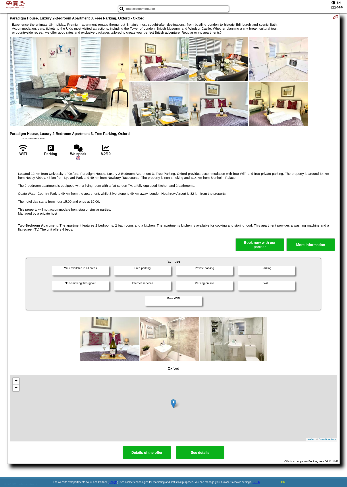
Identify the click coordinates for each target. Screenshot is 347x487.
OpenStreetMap (327, 439)
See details (200, 452)
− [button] (16, 388)
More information (310, 245)
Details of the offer (146, 452)
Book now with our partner (260, 245)
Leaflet (310, 439)
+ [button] (16, 381)
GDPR (256, 482)
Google (113, 482)
